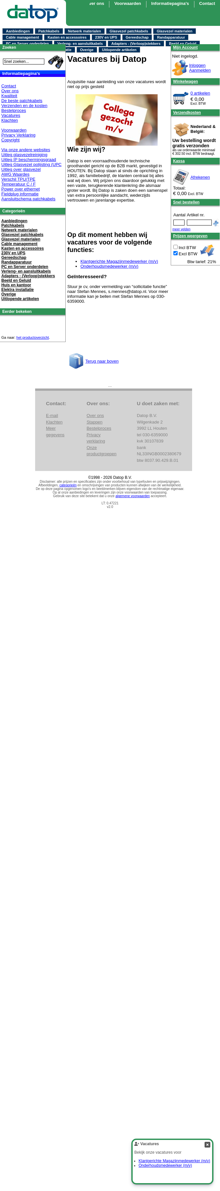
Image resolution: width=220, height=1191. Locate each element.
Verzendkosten (187, 112)
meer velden (181, 229)
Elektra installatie (17, 289)
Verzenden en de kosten (24, 105)
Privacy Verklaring (18, 135)
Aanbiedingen (18, 31)
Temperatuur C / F (18, 184)
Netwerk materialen (84, 31)
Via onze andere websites (25, 149)
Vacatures (10, 115)
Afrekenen (200, 177)
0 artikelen (200, 93)
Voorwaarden (14, 130)
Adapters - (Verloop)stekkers (136, 43)
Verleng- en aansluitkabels (80, 43)
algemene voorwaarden (133, 496)
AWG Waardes (15, 174)
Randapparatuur (171, 37)
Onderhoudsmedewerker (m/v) (109, 266)
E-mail (52, 415)
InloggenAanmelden (200, 68)
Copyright (10, 139)
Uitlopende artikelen (119, 50)
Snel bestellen (186, 202)
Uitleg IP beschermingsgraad (28, 159)
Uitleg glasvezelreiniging (24, 154)
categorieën (68, 485)
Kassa (179, 161)
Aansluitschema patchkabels (28, 198)
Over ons (95, 3)
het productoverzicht (32, 337)
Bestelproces (13, 110)
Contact (8, 85)
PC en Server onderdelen (27, 43)
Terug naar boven (102, 361)
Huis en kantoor (16, 285)
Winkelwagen (185, 81)
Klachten (9, 120)
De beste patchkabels (21, 100)
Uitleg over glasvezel (21, 169)
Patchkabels (48, 31)
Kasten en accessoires (67, 37)
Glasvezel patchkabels (129, 31)
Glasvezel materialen (174, 31)
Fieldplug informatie (19, 193)
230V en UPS (106, 37)
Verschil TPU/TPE (18, 179)
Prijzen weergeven (190, 236)
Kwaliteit (9, 95)
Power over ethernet (20, 189)
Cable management (22, 37)
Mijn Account (185, 47)
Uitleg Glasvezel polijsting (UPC (31, 164)
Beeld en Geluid (182, 43)
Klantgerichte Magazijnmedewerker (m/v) (119, 261)
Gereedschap (137, 37)
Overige (87, 50)
